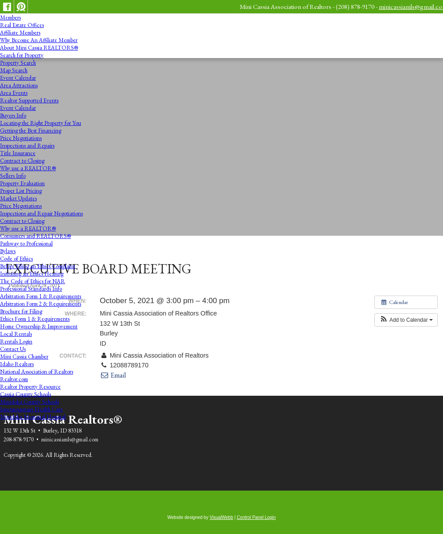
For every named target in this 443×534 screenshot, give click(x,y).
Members (10, 17)
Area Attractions (19, 85)
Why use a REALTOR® (28, 168)
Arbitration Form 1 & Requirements (40, 296)
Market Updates (18, 198)
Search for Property (21, 55)
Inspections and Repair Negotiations (41, 213)
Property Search (18, 62)
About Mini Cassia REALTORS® (39, 47)
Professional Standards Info (31, 288)
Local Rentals (16, 334)
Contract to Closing (22, 160)
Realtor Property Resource (30, 386)
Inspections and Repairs (27, 145)
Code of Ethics (16, 258)
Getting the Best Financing (30, 130)
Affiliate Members (20, 32)
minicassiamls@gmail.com (69, 439)
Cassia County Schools (25, 394)
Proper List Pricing (21, 191)
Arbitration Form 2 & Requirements (40, 304)
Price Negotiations (21, 138)
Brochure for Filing (21, 311)
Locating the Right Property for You (40, 123)
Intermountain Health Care (31, 409)
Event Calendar (18, 78)
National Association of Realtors (36, 371)
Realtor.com (14, 379)
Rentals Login (16, 341)
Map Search (13, 70)
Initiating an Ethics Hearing (31, 273)
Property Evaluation (22, 183)
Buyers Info (13, 115)
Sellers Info (13, 175)
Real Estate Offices (22, 25)
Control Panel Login (256, 517)
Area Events (13, 93)
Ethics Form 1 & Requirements (35, 319)
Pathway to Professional (26, 243)
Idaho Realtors (17, 364)
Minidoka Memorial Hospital (33, 417)
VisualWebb (221, 517)
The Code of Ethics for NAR (32, 281)
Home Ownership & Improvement (39, 326)
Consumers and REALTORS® (35, 236)
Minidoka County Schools (29, 401)
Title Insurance (17, 153)
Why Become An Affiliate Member (39, 40)
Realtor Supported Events (29, 100)
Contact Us (13, 349)
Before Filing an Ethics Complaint (37, 266)
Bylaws (8, 251)
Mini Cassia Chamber (24, 356)
